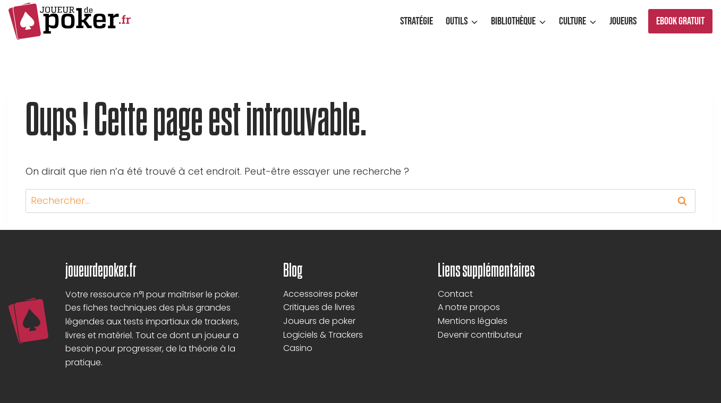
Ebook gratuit (680, 21)
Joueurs (623, 21)
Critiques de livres (319, 307)
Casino (297, 348)
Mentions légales (472, 321)
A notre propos (469, 307)
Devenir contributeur (480, 335)
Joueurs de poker (319, 321)
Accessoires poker (320, 294)
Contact (455, 294)
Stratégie (416, 21)
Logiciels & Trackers (323, 335)
